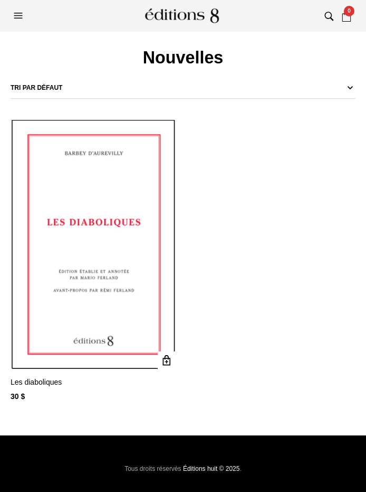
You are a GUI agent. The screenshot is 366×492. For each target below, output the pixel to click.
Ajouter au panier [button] (167, 360)
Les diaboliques (36, 382)
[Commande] (183, 87)
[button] (19, 16)
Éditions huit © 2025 (211, 468)
